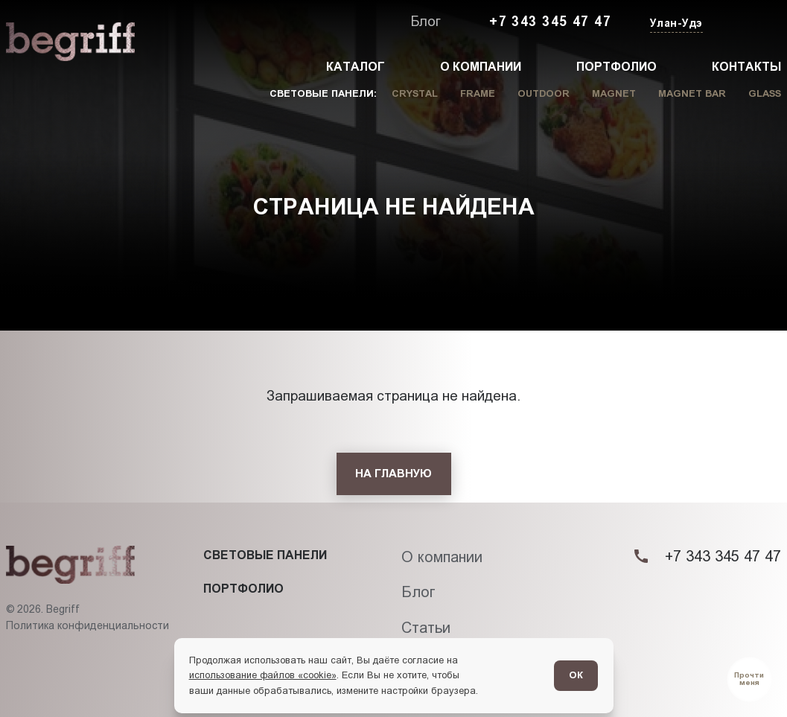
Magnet (614, 93)
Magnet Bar (692, 93)
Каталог (355, 66)
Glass (764, 93)
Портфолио (616, 66)
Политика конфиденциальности (87, 625)
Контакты (746, 66)
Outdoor (543, 93)
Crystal (415, 93)
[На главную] (394, 474)
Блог (425, 21)
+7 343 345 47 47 (550, 21)
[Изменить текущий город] (675, 24)
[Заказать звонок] (747, 22)
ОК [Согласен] (576, 675)
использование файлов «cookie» (263, 675)
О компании (480, 66)
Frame (477, 93)
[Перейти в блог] (749, 679)
